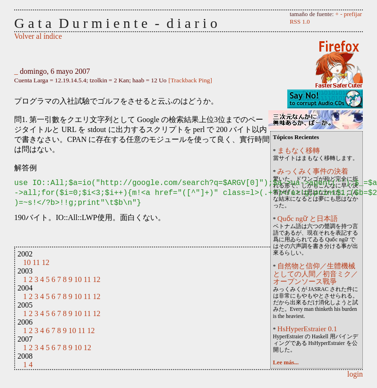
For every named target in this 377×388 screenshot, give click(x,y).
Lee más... (286, 362)
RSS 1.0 (300, 21)
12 (45, 262)
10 (27, 262)
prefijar (353, 14)
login (355, 374)
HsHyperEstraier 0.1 (307, 329)
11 (36, 262)
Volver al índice (38, 36)
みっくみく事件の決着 (312, 171)
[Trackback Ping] (190, 80)
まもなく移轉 (298, 150)
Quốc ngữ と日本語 (307, 218)
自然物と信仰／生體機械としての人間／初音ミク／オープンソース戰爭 (315, 274)
